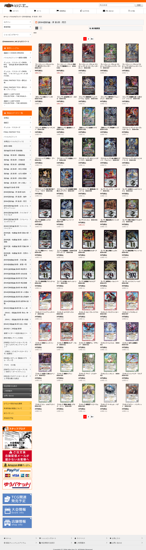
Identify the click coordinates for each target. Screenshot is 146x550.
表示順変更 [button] (95, 28)
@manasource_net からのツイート (15, 41)
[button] (132, 11)
